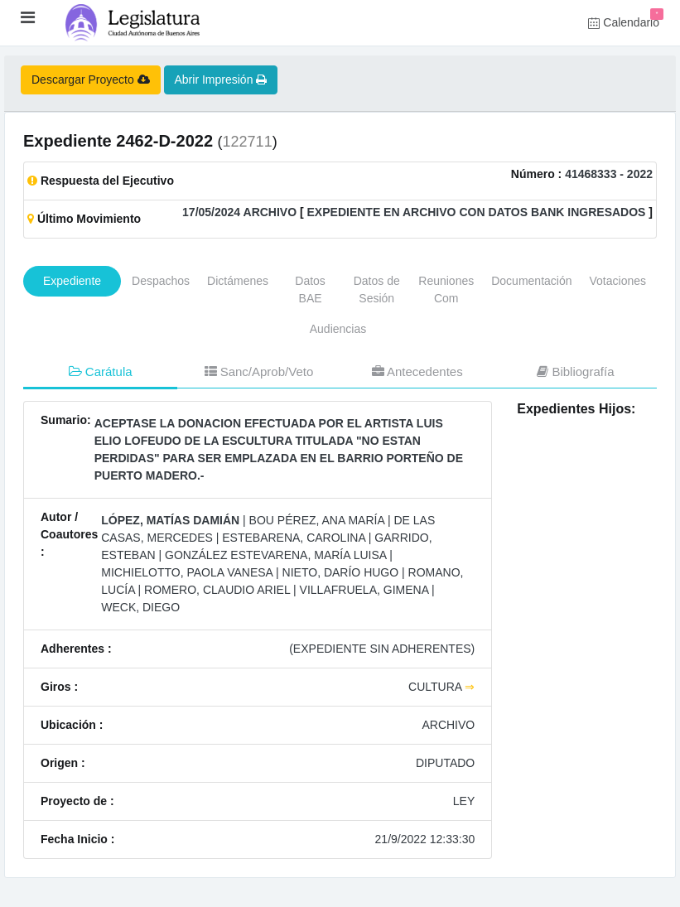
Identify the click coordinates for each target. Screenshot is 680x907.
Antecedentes (417, 371)
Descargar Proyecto (90, 79)
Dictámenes (237, 280)
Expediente (72, 280)
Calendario (625, 18)
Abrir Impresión (221, 79)
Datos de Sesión (377, 289)
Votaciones (618, 280)
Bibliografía (575, 371)
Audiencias (338, 328)
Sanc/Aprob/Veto (259, 371)
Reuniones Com (446, 289)
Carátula (101, 371)
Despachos (161, 280)
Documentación (531, 280)
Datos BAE (310, 289)
